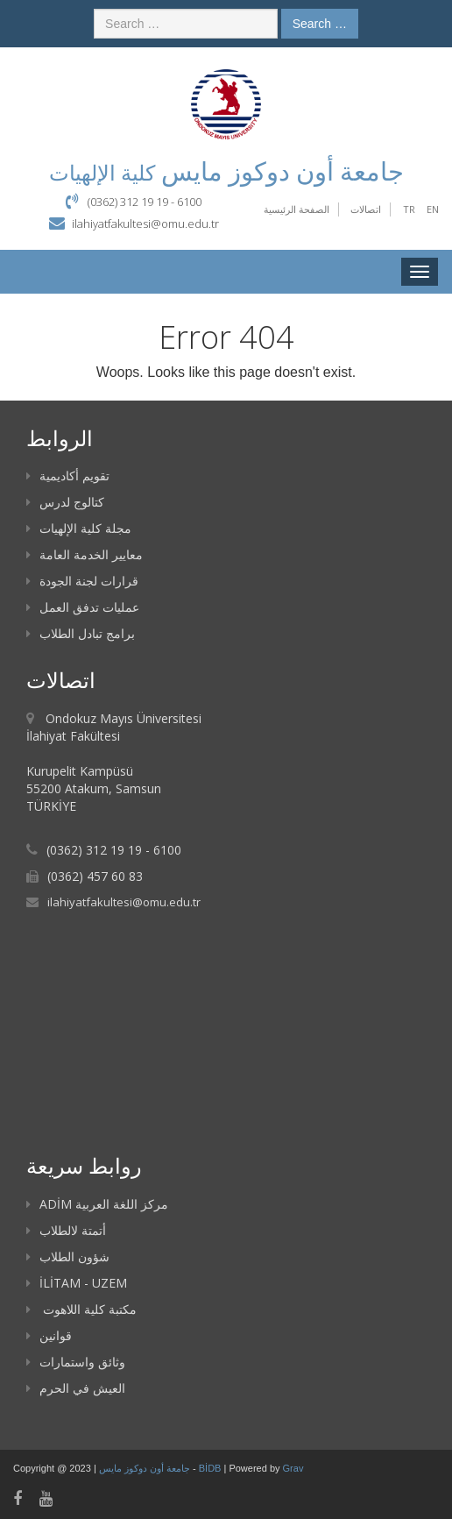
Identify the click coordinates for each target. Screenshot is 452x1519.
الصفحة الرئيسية (296, 209)
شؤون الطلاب (67, 1256)
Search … (320, 24)
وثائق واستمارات (75, 1361)
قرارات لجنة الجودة (82, 580)
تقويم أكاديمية (67, 475)
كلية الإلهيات (102, 172)
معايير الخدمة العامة (84, 554)
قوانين (49, 1335)
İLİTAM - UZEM (76, 1282)
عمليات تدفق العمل (82, 607)
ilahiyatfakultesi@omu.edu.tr (145, 223)
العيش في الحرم (75, 1388)
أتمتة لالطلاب (66, 1230)
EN (433, 209)
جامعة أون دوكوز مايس (146, 1468)
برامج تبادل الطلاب (80, 633)
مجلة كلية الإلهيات (78, 528)
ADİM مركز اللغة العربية (97, 1204)
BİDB (211, 1468)
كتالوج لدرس (65, 501)
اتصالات (365, 209)
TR (409, 209)
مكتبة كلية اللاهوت (81, 1309)
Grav (293, 1468)
